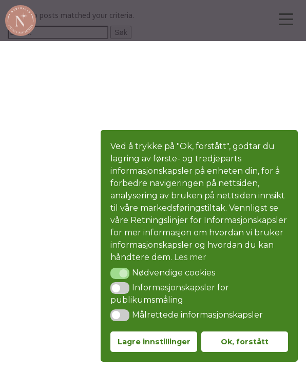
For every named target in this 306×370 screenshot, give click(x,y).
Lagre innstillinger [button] (154, 341)
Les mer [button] (190, 257)
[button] (119, 273)
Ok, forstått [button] (245, 341)
